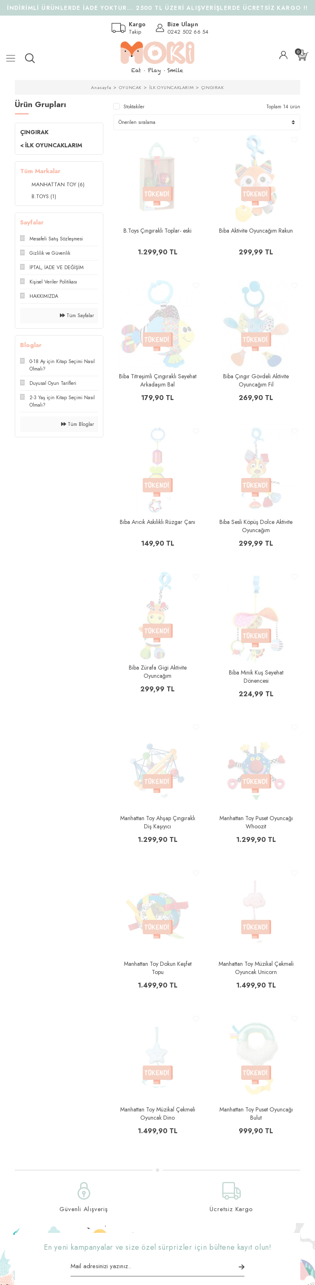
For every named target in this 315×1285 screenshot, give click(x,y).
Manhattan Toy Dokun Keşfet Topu (158, 968)
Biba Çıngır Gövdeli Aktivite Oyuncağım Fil (256, 380)
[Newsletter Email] (157, 1269)
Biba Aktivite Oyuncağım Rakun (256, 230)
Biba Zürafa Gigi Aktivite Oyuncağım (158, 671)
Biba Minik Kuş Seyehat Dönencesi (256, 676)
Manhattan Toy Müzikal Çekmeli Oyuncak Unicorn (256, 968)
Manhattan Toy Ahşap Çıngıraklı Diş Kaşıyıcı (157, 822)
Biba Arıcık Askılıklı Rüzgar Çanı (157, 522)
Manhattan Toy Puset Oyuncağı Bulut (256, 1113)
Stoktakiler (133, 106)
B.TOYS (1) (44, 196)
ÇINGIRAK (212, 87)
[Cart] (303, 55)
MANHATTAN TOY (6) (58, 184)
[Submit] (241, 1267)
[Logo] (157, 58)
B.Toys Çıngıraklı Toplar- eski (157, 230)
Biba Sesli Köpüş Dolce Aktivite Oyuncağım (255, 526)
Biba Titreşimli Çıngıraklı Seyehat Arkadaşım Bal (157, 380)
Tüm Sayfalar (77, 315)
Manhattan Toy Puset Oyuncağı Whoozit (256, 822)
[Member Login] (283, 55)
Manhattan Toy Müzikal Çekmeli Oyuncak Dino (157, 1113)
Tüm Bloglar (77, 424)
